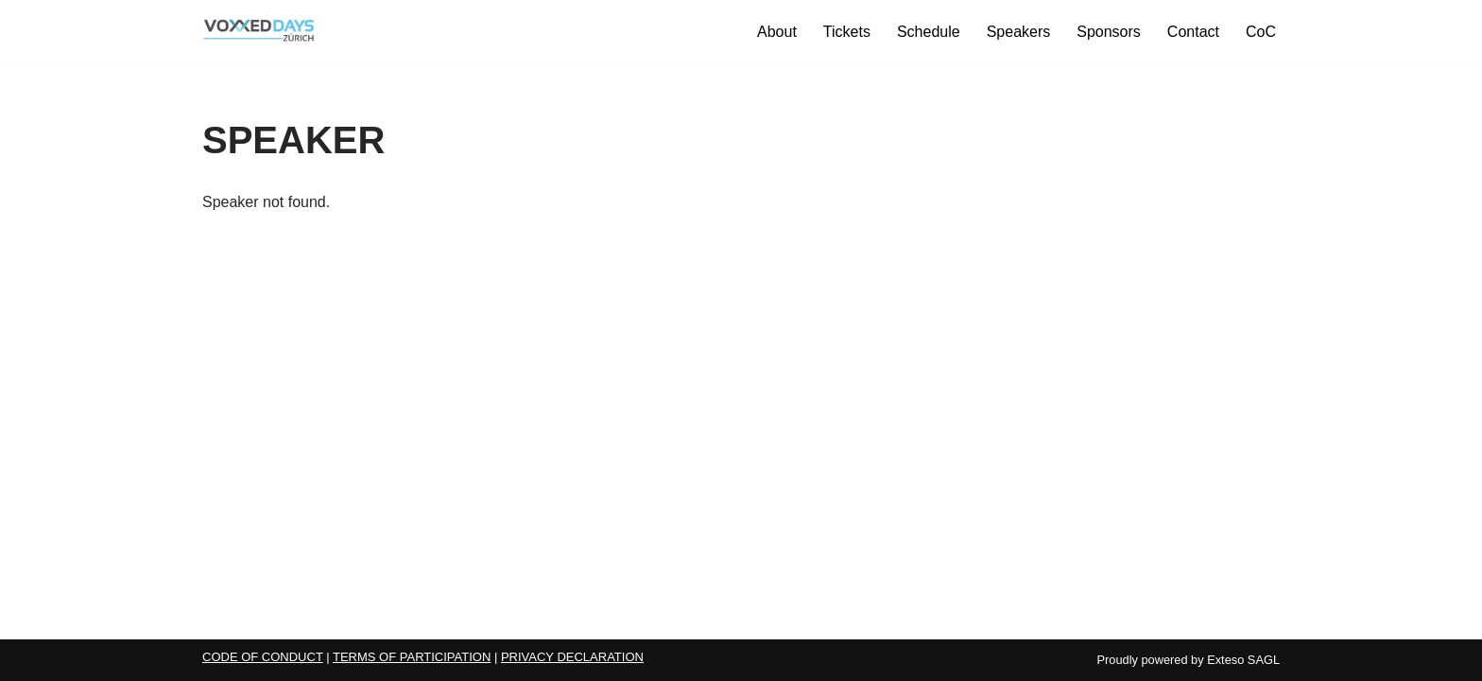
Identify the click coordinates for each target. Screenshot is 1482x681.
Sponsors (1109, 32)
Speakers (1019, 32)
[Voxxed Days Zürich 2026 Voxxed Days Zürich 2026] (259, 31)
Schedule (928, 32)
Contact (1193, 32)
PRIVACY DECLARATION (572, 657)
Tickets (846, 32)
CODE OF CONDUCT (262, 657)
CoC (1261, 32)
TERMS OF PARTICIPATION (412, 657)
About (777, 32)
